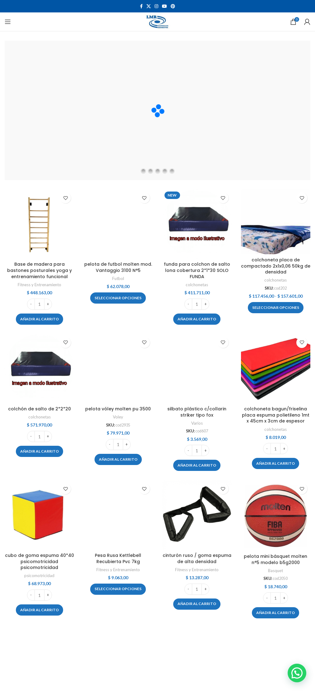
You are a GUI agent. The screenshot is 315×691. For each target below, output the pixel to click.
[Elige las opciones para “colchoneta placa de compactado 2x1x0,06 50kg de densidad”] (275, 307)
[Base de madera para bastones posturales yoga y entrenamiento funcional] (39, 224)
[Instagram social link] (156, 6)
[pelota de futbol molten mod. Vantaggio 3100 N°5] (118, 224)
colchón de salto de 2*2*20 (39, 409)
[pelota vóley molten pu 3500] (118, 368)
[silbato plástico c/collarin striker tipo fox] (197, 368)
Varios (197, 423)
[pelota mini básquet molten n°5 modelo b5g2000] (275, 515)
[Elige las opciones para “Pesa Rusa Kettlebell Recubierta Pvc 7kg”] (118, 589)
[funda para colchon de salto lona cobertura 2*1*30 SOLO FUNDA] (197, 224)
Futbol (118, 278)
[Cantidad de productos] (39, 304)
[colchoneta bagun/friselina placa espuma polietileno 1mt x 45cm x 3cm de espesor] (275, 368)
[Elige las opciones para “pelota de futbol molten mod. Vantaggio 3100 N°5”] (118, 298)
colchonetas (197, 284)
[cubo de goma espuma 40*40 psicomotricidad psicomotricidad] (39, 514)
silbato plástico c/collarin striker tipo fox (196, 412)
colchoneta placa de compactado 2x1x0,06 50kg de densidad (275, 266)
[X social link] (149, 6)
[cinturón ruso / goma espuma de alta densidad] (197, 514)
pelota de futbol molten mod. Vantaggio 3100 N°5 (118, 267)
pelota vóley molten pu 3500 (118, 409)
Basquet (275, 570)
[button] (39, 319)
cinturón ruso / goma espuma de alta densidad (197, 558)
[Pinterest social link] (173, 6)
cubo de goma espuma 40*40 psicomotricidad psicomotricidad (39, 561)
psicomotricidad (39, 575)
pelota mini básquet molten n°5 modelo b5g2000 (275, 559)
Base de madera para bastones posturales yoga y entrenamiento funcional (39, 270)
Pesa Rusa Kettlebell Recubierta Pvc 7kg (118, 558)
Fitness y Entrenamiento (39, 284)
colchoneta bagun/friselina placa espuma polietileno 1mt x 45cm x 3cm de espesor (275, 415)
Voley (118, 416)
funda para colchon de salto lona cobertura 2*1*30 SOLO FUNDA (197, 270)
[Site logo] (157, 21)
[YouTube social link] (164, 6)
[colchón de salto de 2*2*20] (39, 368)
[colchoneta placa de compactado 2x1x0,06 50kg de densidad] (275, 221)
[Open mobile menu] (8, 22)
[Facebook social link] (141, 6)
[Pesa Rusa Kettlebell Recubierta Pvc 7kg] (118, 514)
